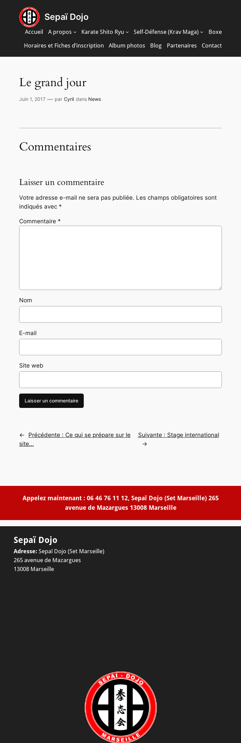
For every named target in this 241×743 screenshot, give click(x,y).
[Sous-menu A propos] (75, 32)
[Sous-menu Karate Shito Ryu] (127, 32)
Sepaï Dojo (66, 17)
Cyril (69, 99)
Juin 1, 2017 (32, 99)
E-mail (28, 333)
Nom (25, 300)
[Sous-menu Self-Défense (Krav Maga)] (201, 32)
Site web (31, 365)
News (94, 99)
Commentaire (40, 221)
